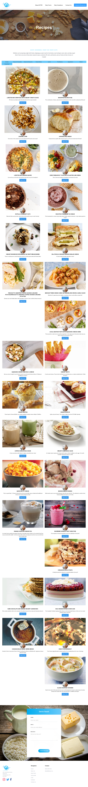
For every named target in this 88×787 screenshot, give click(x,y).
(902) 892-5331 (48, 768)
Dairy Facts (33, 773)
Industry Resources (80, 5)
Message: (33, 731)
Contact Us (33, 782)
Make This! (22, 102)
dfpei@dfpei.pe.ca (49, 771)
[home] (7, 5)
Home (32, 768)
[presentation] (41, 745)
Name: (32, 717)
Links (32, 777)
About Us (33, 771)
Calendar (33, 779)
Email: (32, 724)
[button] (39, 5)
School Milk (33, 775)
